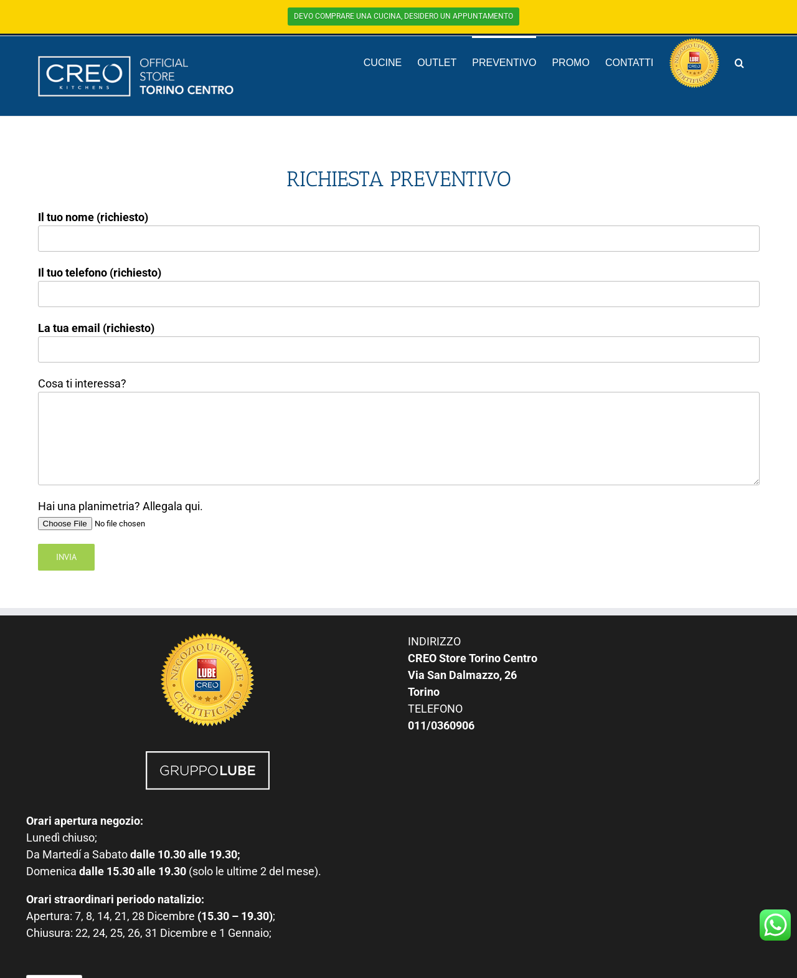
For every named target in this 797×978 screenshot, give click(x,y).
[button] (739, 62)
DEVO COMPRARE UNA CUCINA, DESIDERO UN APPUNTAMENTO (403, 16)
